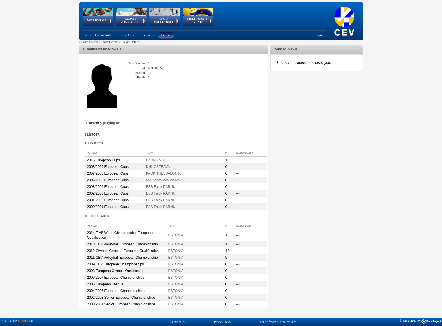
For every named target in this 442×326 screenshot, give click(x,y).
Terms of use (178, 321)
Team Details (109, 42)
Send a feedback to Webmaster (278, 321)
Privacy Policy (222, 321)
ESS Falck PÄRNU (160, 187)
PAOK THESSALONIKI (164, 173)
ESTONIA (175, 235)
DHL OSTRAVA (158, 167)
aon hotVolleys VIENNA (164, 180)
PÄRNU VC (155, 160)
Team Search (89, 42)
